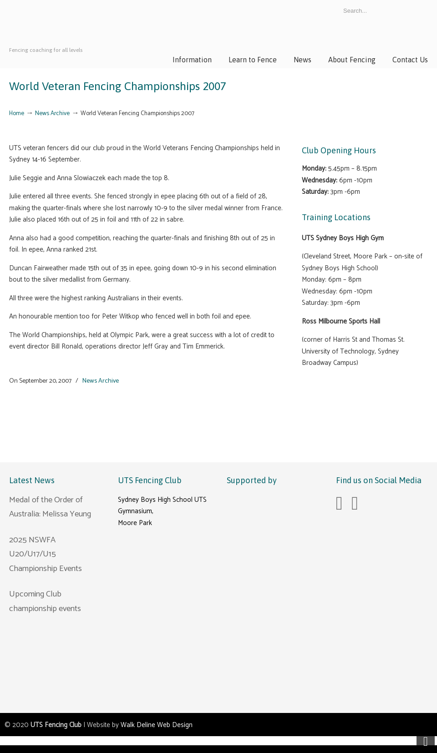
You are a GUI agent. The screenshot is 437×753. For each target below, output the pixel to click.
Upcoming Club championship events (45, 601)
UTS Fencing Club (77, 32)
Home (16, 113)
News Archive (52, 113)
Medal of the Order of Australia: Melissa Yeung (50, 507)
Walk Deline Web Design (157, 725)
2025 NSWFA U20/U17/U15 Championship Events (45, 554)
